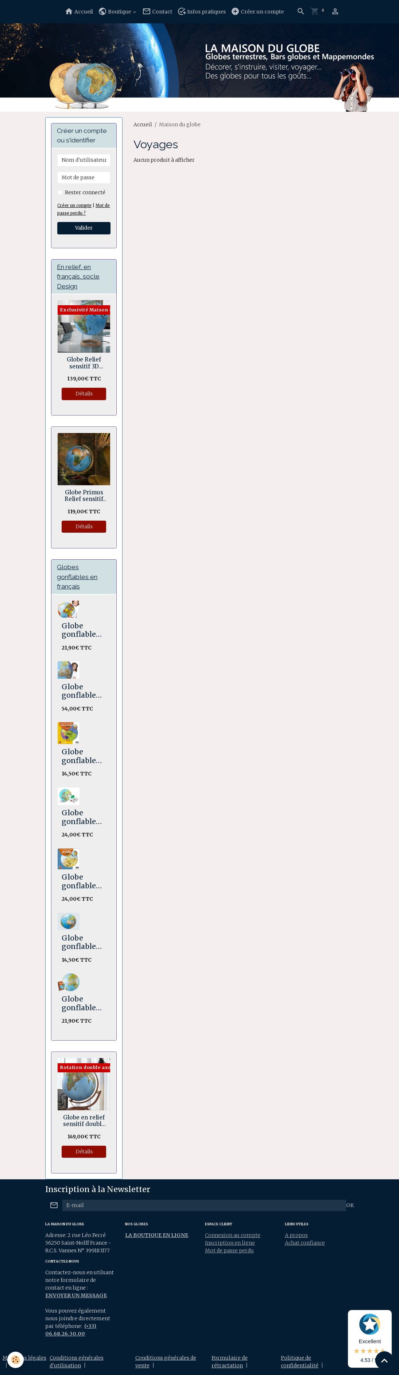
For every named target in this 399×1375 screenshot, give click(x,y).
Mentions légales (24, 1358)
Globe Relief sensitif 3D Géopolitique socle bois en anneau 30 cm (84, 363)
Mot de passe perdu (229, 1250)
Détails (84, 393)
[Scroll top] (384, 1360)
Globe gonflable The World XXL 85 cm (81, 691)
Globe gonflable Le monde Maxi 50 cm (83, 630)
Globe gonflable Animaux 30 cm (83, 942)
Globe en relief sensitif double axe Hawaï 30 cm (84, 1121)
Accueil (79, 11)
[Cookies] (15, 1360)
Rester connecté (85, 192)
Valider (84, 228)
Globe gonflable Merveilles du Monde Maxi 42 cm (83, 881)
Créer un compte (257, 11)
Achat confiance (305, 1243)
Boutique (115, 11)
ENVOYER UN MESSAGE (76, 1295)
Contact (157, 11)
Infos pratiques (201, 11)
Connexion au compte (232, 1235)
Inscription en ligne (230, 1243)
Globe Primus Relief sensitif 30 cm (84, 496)
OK (350, 1205)
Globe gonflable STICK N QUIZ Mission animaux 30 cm (83, 817)
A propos (296, 1235)
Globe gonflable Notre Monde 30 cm (80, 756)
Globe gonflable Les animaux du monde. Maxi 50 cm (83, 1003)
